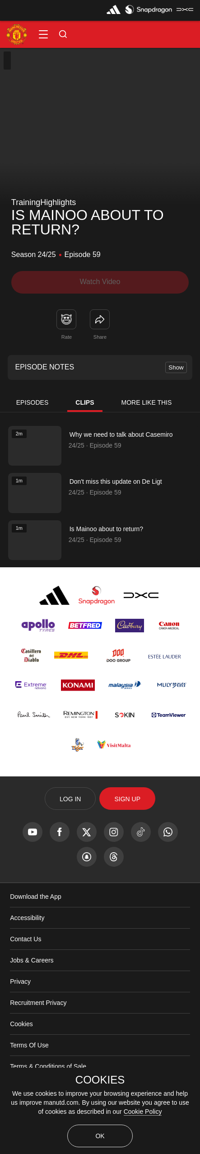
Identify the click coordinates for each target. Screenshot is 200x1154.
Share (100, 337)
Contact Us (25, 939)
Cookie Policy (143, 1111)
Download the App (35, 896)
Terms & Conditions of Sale (48, 1066)
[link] (100, 319)
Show (175, 367)
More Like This (146, 402)
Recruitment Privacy (38, 1002)
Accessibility (27, 917)
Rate (66, 337)
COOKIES (100, 1080)
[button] (43, 34)
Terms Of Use (29, 1045)
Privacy (20, 981)
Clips (84, 402)
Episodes (32, 402)
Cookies (21, 1024)
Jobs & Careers (31, 960)
